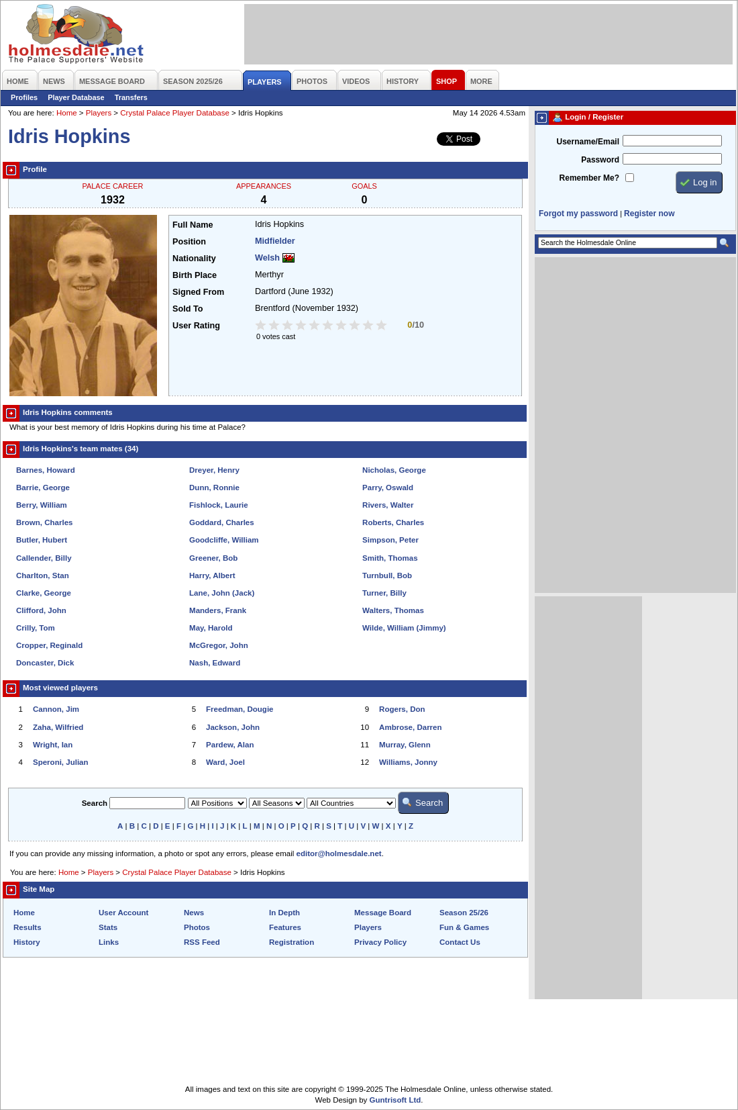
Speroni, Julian (61, 762)
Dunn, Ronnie (214, 487)
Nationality (194, 258)
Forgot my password (578, 213)
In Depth (284, 913)
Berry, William (41, 505)
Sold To (187, 309)
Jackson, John (233, 727)
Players (98, 113)
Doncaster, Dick (45, 663)
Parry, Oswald (387, 487)
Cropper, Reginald (49, 645)
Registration (291, 942)
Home (66, 113)
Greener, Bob (213, 558)
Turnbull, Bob (387, 575)
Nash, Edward (214, 663)
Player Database (76, 97)
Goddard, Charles (221, 522)
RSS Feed (202, 942)
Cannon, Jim (56, 709)
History (26, 942)
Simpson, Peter (390, 540)
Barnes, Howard (45, 470)
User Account (123, 913)
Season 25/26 (463, 913)
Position (189, 241)
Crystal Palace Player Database (174, 113)
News (194, 913)
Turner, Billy (384, 593)
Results (27, 927)
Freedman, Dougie (239, 709)
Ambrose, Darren (410, 727)
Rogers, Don (402, 709)
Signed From (198, 292)
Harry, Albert (212, 575)
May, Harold (210, 628)
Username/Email (587, 141)
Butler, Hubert (41, 540)
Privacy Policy (380, 942)
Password (600, 160)
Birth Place (194, 275)
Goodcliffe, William (224, 540)
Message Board (382, 913)
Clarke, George (43, 593)
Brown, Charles (44, 522)
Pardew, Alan (230, 745)
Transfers (131, 97)
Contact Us (459, 942)
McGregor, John (218, 645)
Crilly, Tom (35, 628)
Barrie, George (43, 487)
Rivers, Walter (387, 505)
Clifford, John (41, 610)
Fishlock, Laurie (218, 505)
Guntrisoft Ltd (395, 1100)
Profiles (24, 97)
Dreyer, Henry (214, 470)
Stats (108, 927)
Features (285, 927)
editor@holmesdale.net (339, 853)
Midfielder (275, 241)
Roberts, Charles (393, 522)
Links (109, 942)
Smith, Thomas (390, 558)
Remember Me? (589, 178)
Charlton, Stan (42, 575)
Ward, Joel (225, 762)
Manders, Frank (217, 610)
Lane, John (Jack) (221, 593)
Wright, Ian (52, 745)
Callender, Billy (44, 558)
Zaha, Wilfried (58, 727)
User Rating (196, 325)
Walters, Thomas (393, 610)
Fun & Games (464, 927)
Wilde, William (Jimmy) (404, 628)
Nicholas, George (394, 470)
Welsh (267, 258)
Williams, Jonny (408, 762)
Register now (649, 213)
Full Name (192, 225)
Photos (197, 927)
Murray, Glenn (405, 745)
